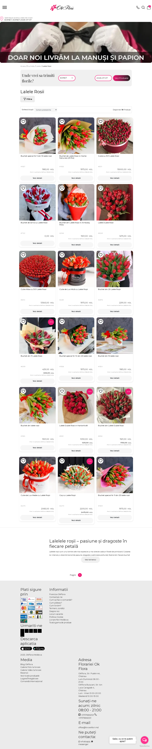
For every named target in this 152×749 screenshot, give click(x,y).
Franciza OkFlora (57, 594)
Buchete (31, 66)
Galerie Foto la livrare (30, 667)
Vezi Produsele (121, 78)
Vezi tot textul (90, 560)
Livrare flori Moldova (58, 620)
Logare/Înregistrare (29, 678)
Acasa (23, 66)
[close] (4, 7)
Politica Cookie (56, 617)
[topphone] (137, 8)
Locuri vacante (56, 614)
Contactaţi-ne (55, 597)
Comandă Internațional (31, 681)
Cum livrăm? (55, 605)
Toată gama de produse (60, 622)
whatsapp (84, 741)
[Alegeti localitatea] (66, 78)
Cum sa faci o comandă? (60, 600)
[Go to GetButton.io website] (145, 746)
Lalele (38, 66)
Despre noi (54, 611)
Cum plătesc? (55, 603)
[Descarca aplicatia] (26, 648)
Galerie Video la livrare (30, 670)
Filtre (27, 99)
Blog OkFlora (26, 664)
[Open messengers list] (144, 740)
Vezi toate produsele (29, 676)
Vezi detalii (37, 178)
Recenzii (24, 673)
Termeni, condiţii (56, 608)
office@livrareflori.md (88, 727)
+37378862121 (86, 715)
